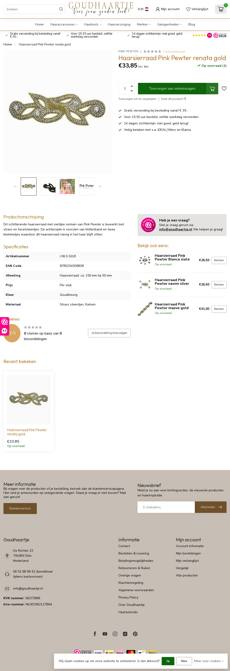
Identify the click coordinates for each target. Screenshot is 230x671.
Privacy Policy (128, 597)
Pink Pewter (128, 51)
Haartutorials (128, 612)
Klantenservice (20, 508)
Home (39, 24)
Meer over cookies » (208, 661)
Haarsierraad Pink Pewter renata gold (45, 44)
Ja (168, 661)
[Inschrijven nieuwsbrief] (211, 507)
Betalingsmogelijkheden (135, 561)
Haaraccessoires (62, 24)
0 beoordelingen (174, 51)
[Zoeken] (61, 9)
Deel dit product (173, 99)
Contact (124, 546)
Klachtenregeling (130, 583)
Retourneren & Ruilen (134, 568)
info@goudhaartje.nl (175, 229)
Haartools (91, 24)
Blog (191, 24)
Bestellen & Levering (133, 553)
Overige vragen (129, 575)
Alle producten (187, 575)
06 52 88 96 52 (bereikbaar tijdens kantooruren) (33, 574)
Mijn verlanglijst (187, 561)
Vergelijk (182, 568)
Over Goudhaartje (131, 605)
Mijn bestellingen (188, 553)
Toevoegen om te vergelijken (137, 99)
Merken (142, 24)
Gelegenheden (168, 24)
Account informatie (190, 546)
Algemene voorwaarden (136, 590)
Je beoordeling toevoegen (109, 333)
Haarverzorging (119, 24)
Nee (184, 661)
